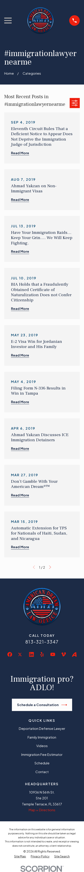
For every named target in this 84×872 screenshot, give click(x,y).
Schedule (42, 763)
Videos (42, 746)
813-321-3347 (42, 641)
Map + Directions (42, 810)
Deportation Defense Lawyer (42, 728)
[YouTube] (52, 654)
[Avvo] (74, 654)
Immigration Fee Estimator (41, 754)
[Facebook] (9, 654)
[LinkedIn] (31, 654)
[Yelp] (42, 654)
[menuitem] (20, 856)
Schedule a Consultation (42, 705)
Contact (42, 772)
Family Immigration (42, 737)
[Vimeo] (63, 654)
